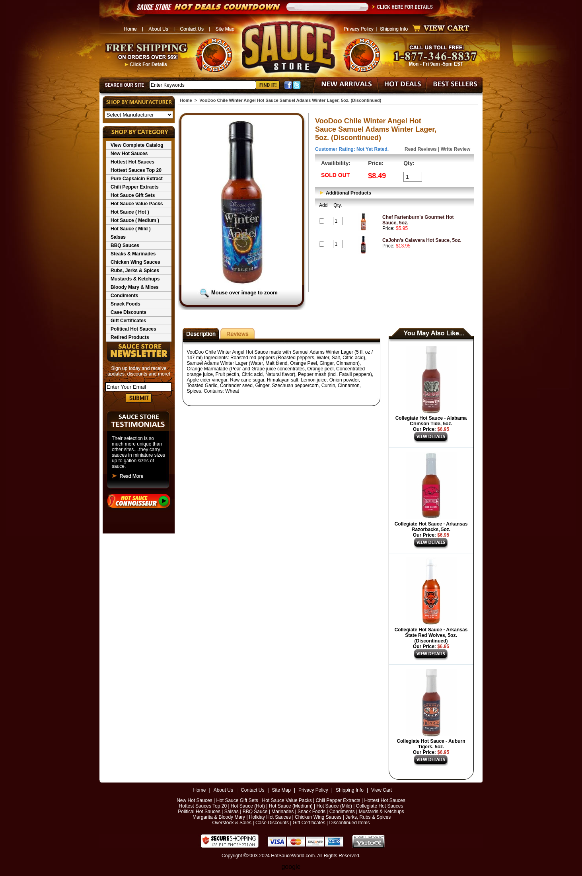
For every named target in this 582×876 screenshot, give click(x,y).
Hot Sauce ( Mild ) (131, 229)
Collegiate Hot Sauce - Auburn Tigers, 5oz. (431, 743)
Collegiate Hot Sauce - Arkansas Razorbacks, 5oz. (431, 526)
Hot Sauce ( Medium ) (135, 220)
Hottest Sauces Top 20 (136, 170)
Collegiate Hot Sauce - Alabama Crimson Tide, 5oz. (431, 420)
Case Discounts (128, 312)
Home (186, 100)
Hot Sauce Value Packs (137, 203)
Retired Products (130, 337)
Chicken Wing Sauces (135, 262)
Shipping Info (350, 790)
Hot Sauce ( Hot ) (130, 212)
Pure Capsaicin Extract (137, 178)
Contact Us (252, 790)
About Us (223, 790)
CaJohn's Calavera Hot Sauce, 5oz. (421, 240)
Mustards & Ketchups (135, 279)
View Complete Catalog (137, 145)
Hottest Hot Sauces (132, 162)
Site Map (281, 790)
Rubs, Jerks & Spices (135, 270)
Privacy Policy (313, 790)
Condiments (124, 295)
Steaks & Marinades (133, 254)
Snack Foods (125, 304)
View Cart (381, 790)
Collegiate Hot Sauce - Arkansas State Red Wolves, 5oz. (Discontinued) (431, 635)
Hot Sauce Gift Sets (133, 195)
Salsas (118, 237)
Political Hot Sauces (133, 329)
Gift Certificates (128, 320)
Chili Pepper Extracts (135, 187)
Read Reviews (421, 149)
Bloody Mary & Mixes (135, 287)
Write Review (455, 149)
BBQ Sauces (125, 245)
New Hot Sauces (129, 153)
